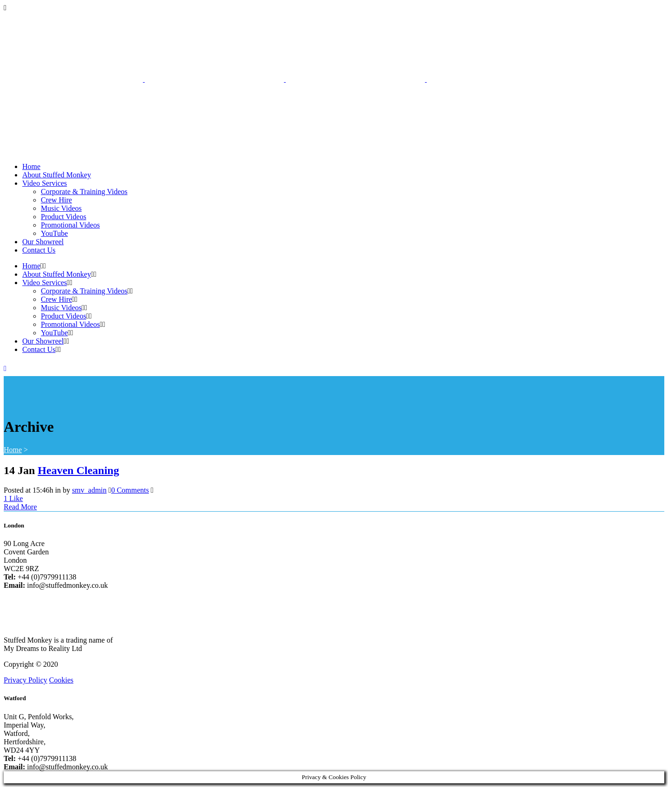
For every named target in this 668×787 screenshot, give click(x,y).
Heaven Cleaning (78, 470)
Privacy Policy (25, 680)
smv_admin (89, 490)
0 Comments (130, 490)
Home (13, 450)
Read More (20, 507)
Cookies (61, 680)
